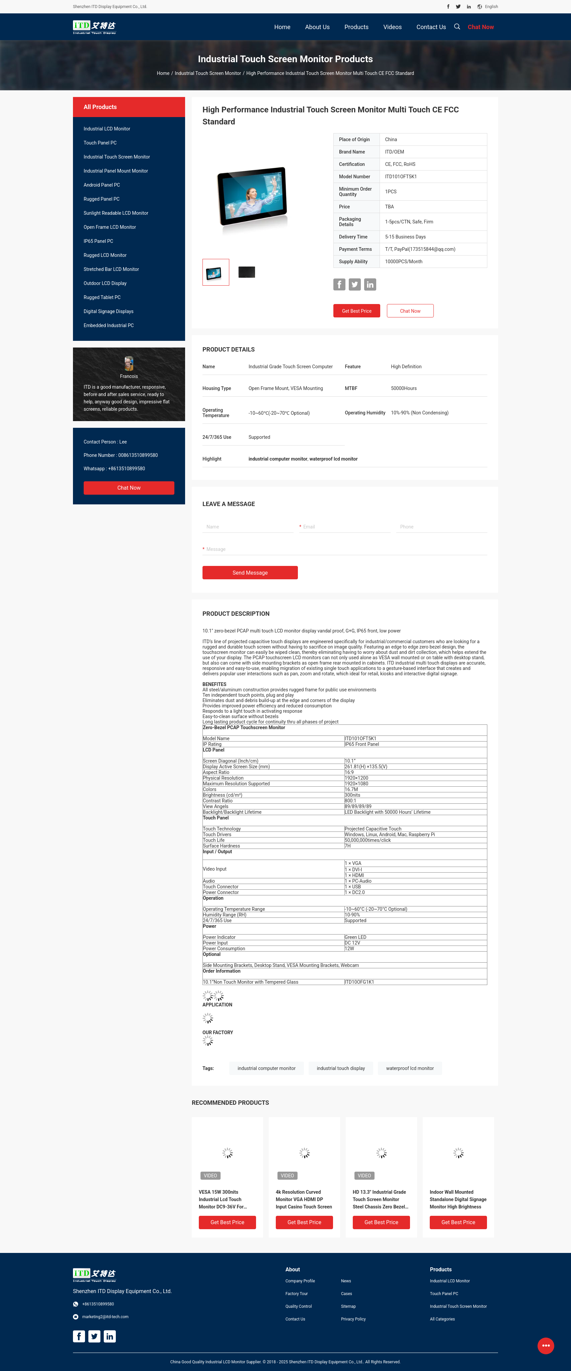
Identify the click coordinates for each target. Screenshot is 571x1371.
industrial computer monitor (267, 1068)
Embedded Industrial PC (109, 325)
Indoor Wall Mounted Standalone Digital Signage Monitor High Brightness (458, 1199)
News (346, 1281)
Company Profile (300, 1281)
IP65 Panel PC (98, 241)
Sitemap (348, 1306)
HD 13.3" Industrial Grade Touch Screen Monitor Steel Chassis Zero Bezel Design (379, 1199)
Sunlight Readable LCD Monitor (116, 213)
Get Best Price (357, 311)
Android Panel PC (102, 185)
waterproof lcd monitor (410, 1068)
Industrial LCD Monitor (107, 128)
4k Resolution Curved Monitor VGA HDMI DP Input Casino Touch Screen (304, 1199)
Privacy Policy (353, 1319)
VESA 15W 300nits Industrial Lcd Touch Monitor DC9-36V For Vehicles (221, 1199)
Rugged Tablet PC (102, 297)
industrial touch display (341, 1068)
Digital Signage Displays (109, 311)
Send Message (250, 573)
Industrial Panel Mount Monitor (116, 171)
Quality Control (299, 1306)
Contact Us (295, 1319)
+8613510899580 (126, 468)
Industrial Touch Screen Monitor (208, 73)
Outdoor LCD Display (105, 283)
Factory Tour (297, 1293)
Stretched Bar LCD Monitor (111, 269)
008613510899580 (138, 455)
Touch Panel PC (100, 142)
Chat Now (129, 488)
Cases (346, 1293)
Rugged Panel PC (101, 199)
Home (163, 73)
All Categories (442, 1319)
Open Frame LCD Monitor (110, 227)
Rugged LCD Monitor (105, 255)
